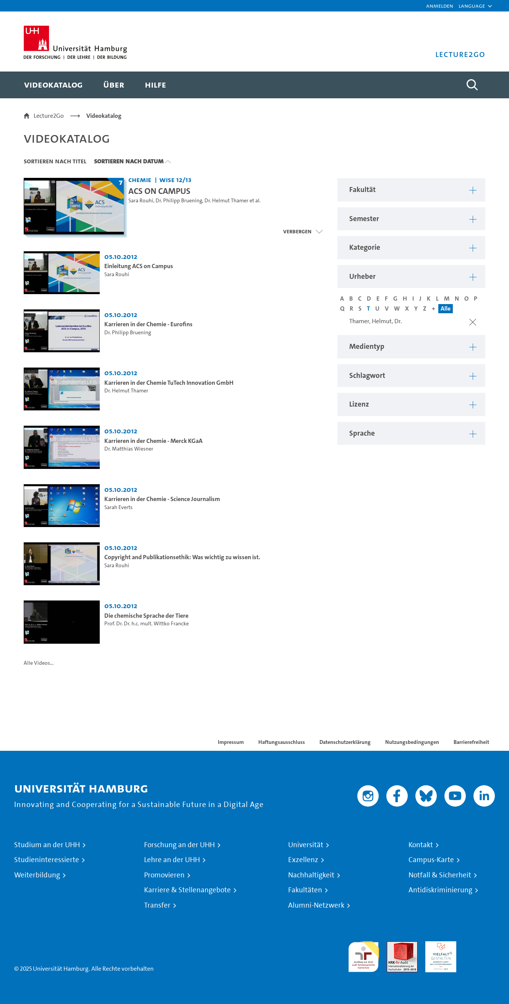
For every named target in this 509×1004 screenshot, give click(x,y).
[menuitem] (53, 85)
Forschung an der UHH (179, 845)
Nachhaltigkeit (311, 875)
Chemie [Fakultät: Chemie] (139, 179)
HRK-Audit (438, 946)
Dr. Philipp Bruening (179, 200)
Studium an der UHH (47, 845)
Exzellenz (303, 860)
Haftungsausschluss (281, 742)
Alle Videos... (38, 663)
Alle (446, 308)
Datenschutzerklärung (345, 742)
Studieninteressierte (46, 860)
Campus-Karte (431, 860)
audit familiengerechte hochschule (363, 955)
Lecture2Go (49, 116)
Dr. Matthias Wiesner (128, 448)
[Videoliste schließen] (303, 231)
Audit (394, 946)
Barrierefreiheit (471, 742)
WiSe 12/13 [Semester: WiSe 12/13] (175, 179)
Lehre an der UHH (172, 860)
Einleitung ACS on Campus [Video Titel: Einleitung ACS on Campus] (138, 266)
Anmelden (439, 6)
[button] (472, 5)
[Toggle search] (472, 85)
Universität (305, 845)
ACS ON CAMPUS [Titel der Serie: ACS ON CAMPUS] (159, 191)
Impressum (231, 742)
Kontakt (420, 845)
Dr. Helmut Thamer (226, 200)
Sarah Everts (118, 507)
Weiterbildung (37, 875)
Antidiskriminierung (440, 890)
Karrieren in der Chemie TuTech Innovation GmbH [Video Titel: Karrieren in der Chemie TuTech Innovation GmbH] (168, 383)
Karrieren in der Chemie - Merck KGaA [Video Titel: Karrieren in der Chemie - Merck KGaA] (153, 441)
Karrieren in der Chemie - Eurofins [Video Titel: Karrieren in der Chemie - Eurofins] (148, 324)
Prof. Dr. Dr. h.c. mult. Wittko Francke (146, 623)
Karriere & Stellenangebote (187, 890)
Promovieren (164, 875)
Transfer (157, 905)
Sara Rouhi (140, 200)
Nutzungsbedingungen (412, 742)
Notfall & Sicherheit (439, 875)
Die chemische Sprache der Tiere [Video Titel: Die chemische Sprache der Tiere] (146, 616)
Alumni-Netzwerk (316, 905)
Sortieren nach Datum (129, 161)
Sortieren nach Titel (55, 161)
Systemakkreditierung (479, 946)
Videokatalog (104, 116)
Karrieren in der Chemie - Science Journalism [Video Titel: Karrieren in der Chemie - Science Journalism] (162, 499)
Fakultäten (305, 890)
